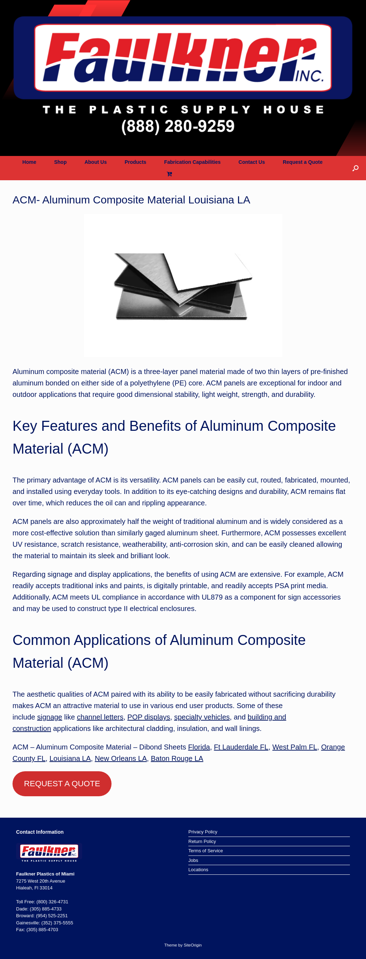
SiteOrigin (193, 945)
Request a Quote (302, 162)
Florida (199, 747)
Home (29, 162)
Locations (198, 869)
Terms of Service (205, 850)
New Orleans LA (121, 758)
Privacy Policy (202, 831)
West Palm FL (294, 747)
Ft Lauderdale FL (241, 747)
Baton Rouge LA (177, 758)
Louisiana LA (70, 758)
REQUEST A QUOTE (62, 783)
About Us (95, 162)
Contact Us (251, 162)
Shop (60, 162)
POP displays (148, 717)
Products (136, 162)
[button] (355, 168)
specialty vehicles (202, 717)
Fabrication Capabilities (192, 162)
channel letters (100, 717)
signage (49, 717)
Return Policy (202, 841)
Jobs (193, 860)
